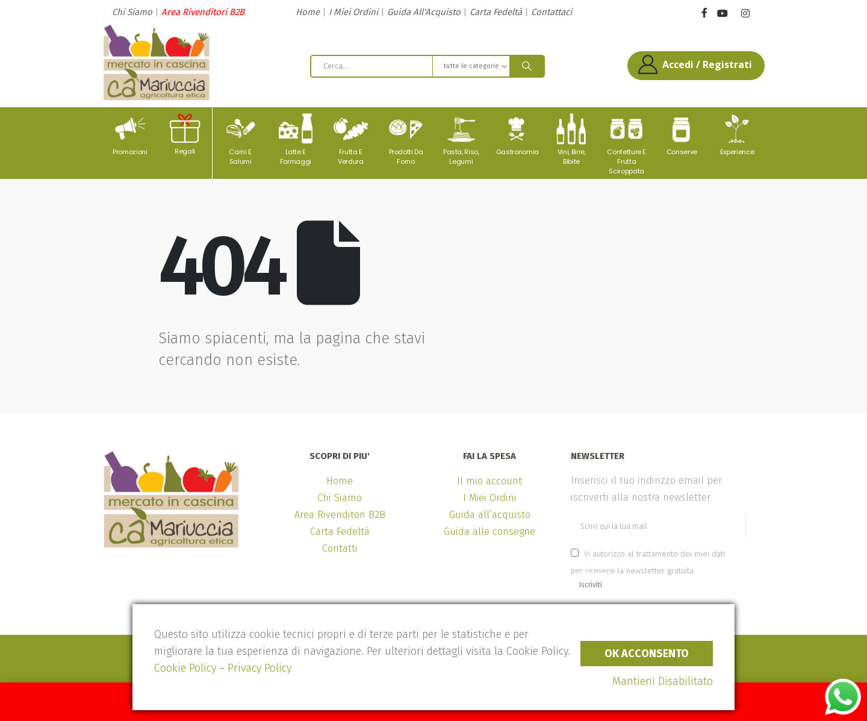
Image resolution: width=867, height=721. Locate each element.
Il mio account (489, 481)
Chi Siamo (132, 12)
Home (308, 12)
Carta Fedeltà (496, 12)
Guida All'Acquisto (424, 12)
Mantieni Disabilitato (662, 681)
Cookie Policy (185, 668)
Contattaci (551, 12)
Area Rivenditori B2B (202, 12)
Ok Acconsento (646, 653)
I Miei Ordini (353, 12)
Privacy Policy (259, 668)
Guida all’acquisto (489, 514)
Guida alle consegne (489, 531)
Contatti (340, 548)
